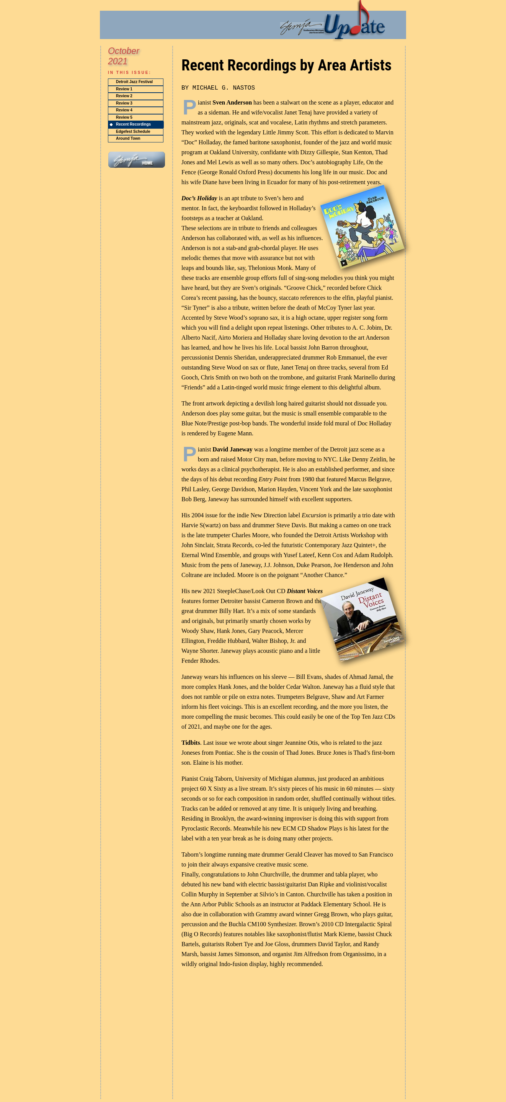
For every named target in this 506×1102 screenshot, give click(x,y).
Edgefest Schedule (133, 131)
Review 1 (124, 89)
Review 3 (124, 103)
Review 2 (124, 96)
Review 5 (124, 117)
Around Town (128, 138)
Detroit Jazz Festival (134, 82)
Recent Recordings (133, 124)
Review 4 (124, 110)
